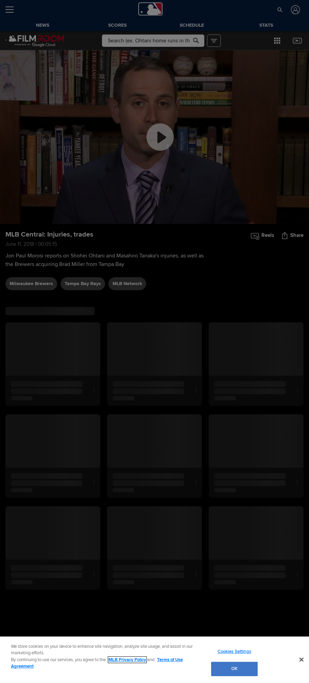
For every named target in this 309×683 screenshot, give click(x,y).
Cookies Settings (234, 651)
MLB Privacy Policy (127, 659)
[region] (154, 660)
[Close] (301, 659)
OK (234, 668)
